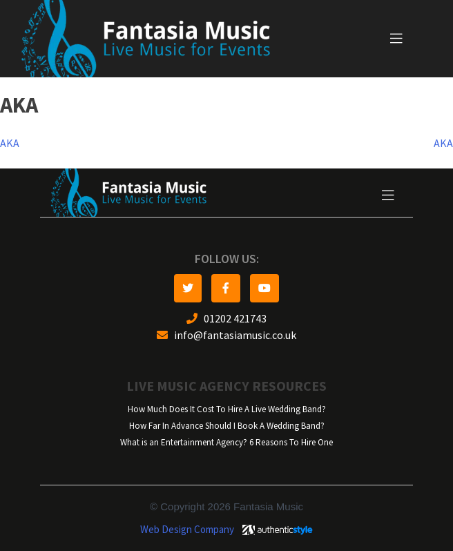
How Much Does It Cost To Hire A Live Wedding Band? (227, 409)
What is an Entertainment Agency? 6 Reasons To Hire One (226, 442)
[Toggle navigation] (396, 38)
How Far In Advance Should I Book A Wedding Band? (227, 426)
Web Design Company (187, 529)
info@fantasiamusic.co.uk (226, 335)
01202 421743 (226, 318)
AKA (9, 143)
